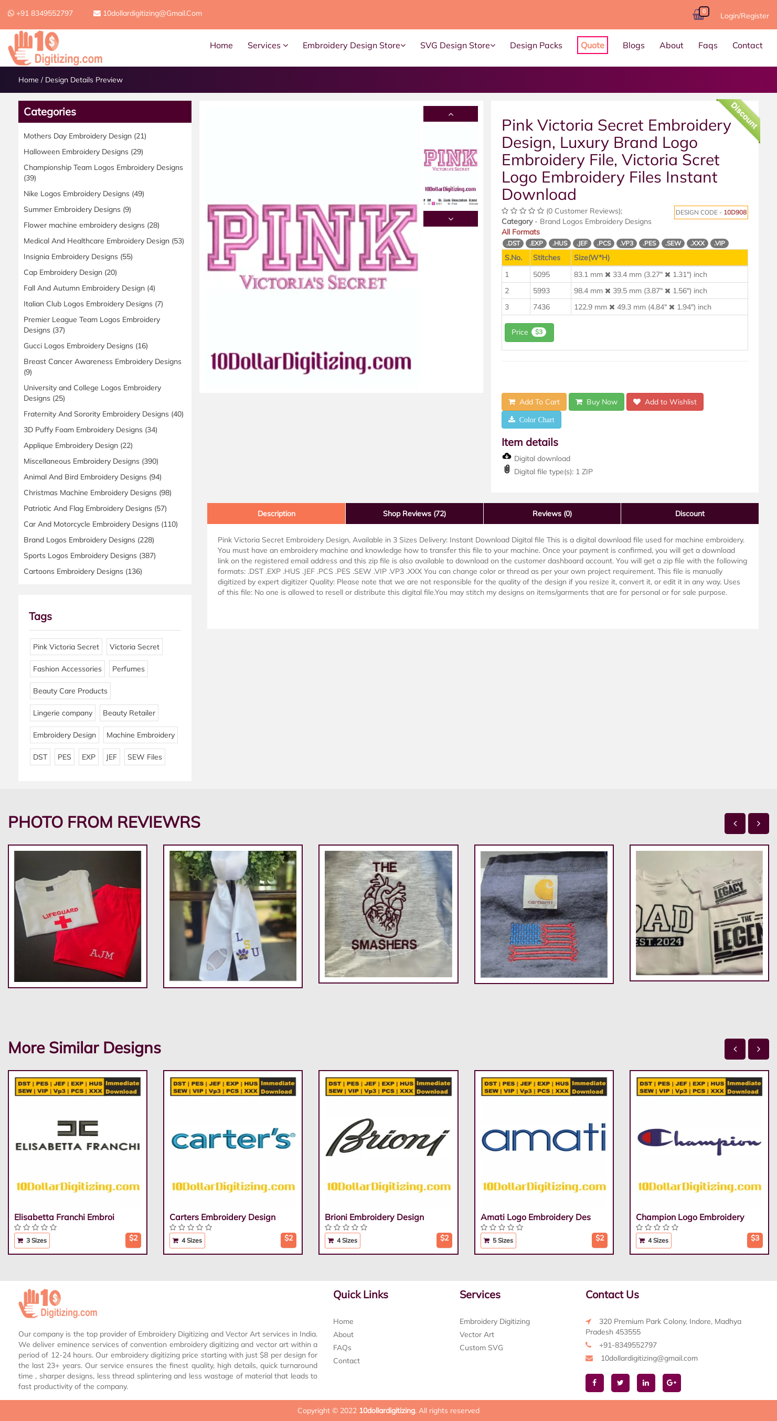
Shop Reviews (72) (414, 513)
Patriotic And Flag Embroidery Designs (95, 508)
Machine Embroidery (141, 735)
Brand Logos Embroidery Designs (89, 539)
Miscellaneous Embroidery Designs (91, 461)
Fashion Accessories (67, 669)
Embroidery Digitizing (495, 1321)
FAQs (342, 1347)
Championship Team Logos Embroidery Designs (103, 173)
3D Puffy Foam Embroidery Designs (90, 429)
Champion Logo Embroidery (690, 1217)
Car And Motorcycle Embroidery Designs (101, 524)
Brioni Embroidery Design (374, 1217)
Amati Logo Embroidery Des (536, 1217)
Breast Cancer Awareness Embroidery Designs (103, 367)
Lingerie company (62, 713)
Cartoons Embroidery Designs (83, 571)
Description (276, 513)
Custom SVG (481, 1347)
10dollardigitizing (387, 1410)
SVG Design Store (457, 45)
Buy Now (597, 402)
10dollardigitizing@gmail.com (147, 13)
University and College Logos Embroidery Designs (92, 393)
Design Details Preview (84, 79)
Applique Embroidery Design (78, 445)
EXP (88, 757)
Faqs (708, 45)
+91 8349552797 (40, 13)
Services (268, 45)
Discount (690, 513)
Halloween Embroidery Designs (83, 151)
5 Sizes (498, 1240)
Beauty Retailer (129, 713)
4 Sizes (187, 1240)
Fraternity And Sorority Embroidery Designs (104, 414)
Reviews (552, 513)
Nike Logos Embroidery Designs (84, 193)
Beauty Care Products (70, 691)
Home (221, 45)
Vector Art (477, 1334)
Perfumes (128, 669)
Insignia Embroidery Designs (78, 256)
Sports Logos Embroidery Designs (90, 555)
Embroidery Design (64, 735)
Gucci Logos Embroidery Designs (86, 345)
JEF (111, 757)
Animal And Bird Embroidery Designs (93, 477)
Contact (747, 45)
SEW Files (144, 757)
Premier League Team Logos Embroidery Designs (92, 325)
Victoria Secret (134, 646)
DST (40, 757)
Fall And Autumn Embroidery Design (89, 288)
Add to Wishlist (665, 402)
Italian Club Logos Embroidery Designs (93, 303)
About (671, 45)
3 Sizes (32, 1240)
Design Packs (536, 45)
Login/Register (744, 15)
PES (64, 757)
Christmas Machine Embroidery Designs (98, 492)
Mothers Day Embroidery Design (85, 136)
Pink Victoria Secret (66, 646)
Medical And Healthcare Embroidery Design (104, 240)
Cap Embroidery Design (70, 272)
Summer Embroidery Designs (77, 209)
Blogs (634, 45)
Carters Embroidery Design (222, 1217)
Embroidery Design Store (354, 45)
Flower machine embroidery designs (91, 225)
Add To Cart (534, 402)
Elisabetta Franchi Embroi (64, 1217)
